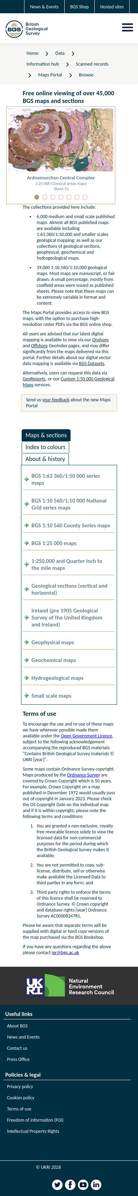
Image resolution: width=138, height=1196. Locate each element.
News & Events (44, 7)
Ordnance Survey (83, 775)
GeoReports (34, 379)
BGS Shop (79, 7)
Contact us (17, 1048)
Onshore (100, 340)
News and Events (23, 1037)
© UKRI (48, 1167)
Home (32, 53)
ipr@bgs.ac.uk (65, 953)
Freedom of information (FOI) (35, 1120)
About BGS (17, 1026)
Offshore (39, 346)
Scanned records (92, 64)
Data (60, 53)
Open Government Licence (86, 736)
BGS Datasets (91, 363)
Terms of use (19, 1109)
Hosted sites (112, 7)
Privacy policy (20, 1087)
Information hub (43, 64)
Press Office (18, 1059)
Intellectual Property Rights (33, 1131)
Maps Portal (50, 75)
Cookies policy (21, 1098)
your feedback (56, 400)
